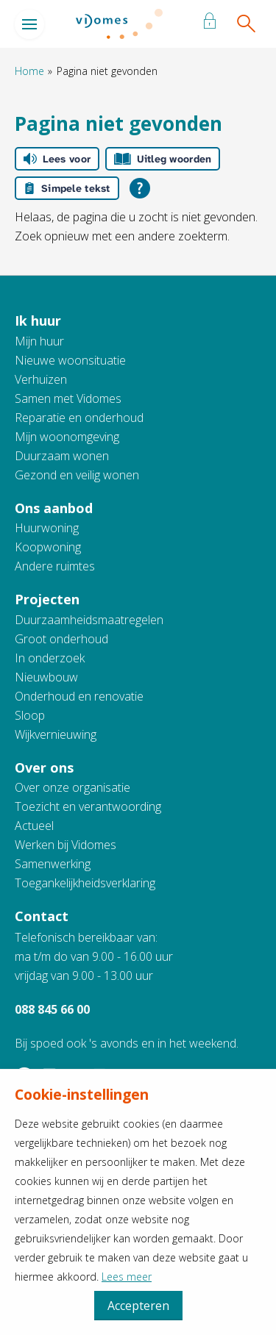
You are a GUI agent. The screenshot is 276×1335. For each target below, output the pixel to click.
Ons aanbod (54, 508)
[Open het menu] (29, 24)
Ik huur (38, 320)
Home (29, 71)
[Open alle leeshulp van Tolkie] (140, 188)
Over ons (44, 767)
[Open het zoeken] (245, 24)
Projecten (47, 599)
